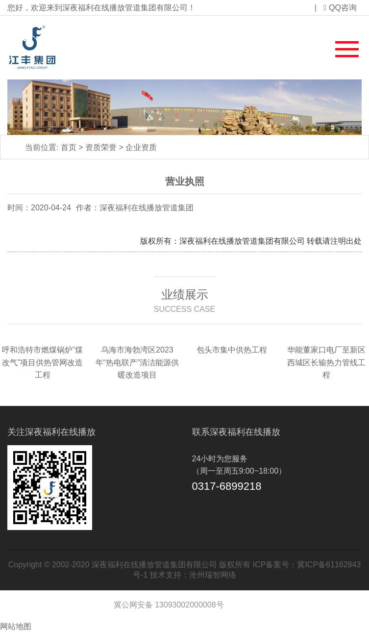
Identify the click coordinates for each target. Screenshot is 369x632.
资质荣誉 (101, 147)
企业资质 (141, 147)
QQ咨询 (340, 7)
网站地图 (15, 626)
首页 (68, 147)
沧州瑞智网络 (212, 575)
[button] (341, 47)
